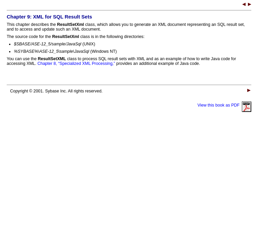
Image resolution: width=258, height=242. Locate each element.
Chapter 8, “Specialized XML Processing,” (76, 63)
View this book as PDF (224, 105)
